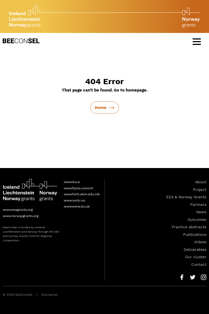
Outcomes (197, 219)
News (201, 212)
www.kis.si (72, 182)
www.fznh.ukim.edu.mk (82, 194)
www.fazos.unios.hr (79, 188)
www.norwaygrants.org (20, 216)
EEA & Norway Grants (186, 197)
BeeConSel (21, 40)
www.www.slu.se (77, 206)
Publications (194, 234)
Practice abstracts (189, 227)
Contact (198, 264)
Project (199, 189)
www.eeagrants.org (18, 210)
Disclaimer (49, 295)
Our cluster (195, 257)
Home (100, 107)
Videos (200, 242)
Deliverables (195, 249)
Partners (198, 204)
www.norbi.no (74, 200)
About (200, 182)
